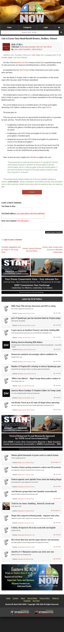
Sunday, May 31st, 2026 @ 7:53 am (26, 524)
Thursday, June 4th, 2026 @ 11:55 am (26, 338)
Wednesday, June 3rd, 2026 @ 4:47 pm (27, 351)
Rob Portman (24, 70)
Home (9, 27)
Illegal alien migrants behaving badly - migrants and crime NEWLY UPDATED (35, 518)
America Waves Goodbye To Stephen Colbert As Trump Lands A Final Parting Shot (36, 393)
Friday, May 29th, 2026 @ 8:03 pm (25, 560)
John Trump (36, 55)
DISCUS (48, 107)
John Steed (58, 314)
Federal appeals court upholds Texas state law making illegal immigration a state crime (36, 481)
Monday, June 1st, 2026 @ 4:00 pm (26, 464)
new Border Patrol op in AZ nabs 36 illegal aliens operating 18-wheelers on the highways (35, 405)
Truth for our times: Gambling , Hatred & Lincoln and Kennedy (32, 506)
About (23, 599)
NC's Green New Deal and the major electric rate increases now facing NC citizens (35, 542)
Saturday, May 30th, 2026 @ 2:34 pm (26, 548)
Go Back (32, 192)
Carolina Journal (6, 57)
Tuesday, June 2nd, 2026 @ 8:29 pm (26, 387)
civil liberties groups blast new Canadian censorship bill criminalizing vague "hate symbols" (34, 493)
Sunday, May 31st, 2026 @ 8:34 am (26, 512)
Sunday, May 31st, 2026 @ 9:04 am (26, 500)
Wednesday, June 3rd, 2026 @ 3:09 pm (27, 363)
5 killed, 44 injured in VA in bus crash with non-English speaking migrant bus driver (33, 530)
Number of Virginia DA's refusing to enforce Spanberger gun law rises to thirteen (36, 368)
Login (46, 27)
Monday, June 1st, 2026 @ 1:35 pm (26, 476)
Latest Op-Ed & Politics (32, 300)
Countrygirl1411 (57, 463)
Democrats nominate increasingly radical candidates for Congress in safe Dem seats (34, 356)
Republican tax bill (20, 62)
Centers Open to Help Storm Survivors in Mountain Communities (52, 250)
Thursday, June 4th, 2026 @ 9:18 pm (26, 314)
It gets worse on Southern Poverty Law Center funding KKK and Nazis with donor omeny (35, 332)
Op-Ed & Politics (32, 252)
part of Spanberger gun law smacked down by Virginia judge (36, 319)
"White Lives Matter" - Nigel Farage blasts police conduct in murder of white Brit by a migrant (35, 380)
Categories (27, 27)
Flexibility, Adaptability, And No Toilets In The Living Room (11, 250)
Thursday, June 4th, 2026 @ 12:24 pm (26, 326)
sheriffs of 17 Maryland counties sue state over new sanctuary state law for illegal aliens (32, 554)
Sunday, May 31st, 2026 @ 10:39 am (26, 488)
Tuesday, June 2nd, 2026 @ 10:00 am (26, 411)
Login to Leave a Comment (13, 241)
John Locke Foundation (22, 49)
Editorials (38, 250)
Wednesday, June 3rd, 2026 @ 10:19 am (27, 375)
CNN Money (34, 157)
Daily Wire (58, 350)
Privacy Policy (45, 599)
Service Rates (32, 599)
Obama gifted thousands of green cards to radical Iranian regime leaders (34, 457)
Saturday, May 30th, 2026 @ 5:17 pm (26, 536)
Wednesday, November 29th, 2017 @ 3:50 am (36, 47)
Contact (15, 599)
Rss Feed (36, 602)
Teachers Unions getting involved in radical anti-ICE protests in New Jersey (36, 469)
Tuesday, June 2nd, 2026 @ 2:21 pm (26, 399)
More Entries (37, 49)
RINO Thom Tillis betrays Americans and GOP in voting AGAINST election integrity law (33, 308)
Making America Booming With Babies (26, 343)
